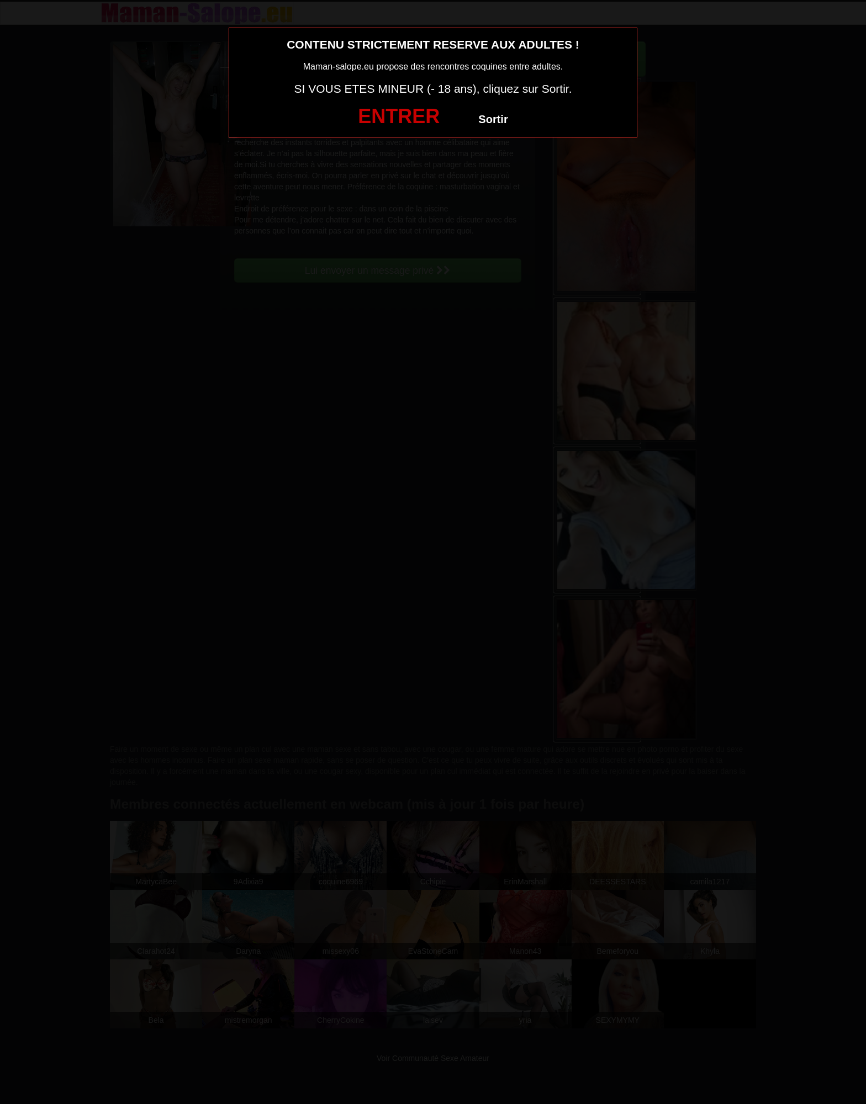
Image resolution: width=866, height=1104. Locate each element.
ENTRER (399, 116)
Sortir (493, 119)
